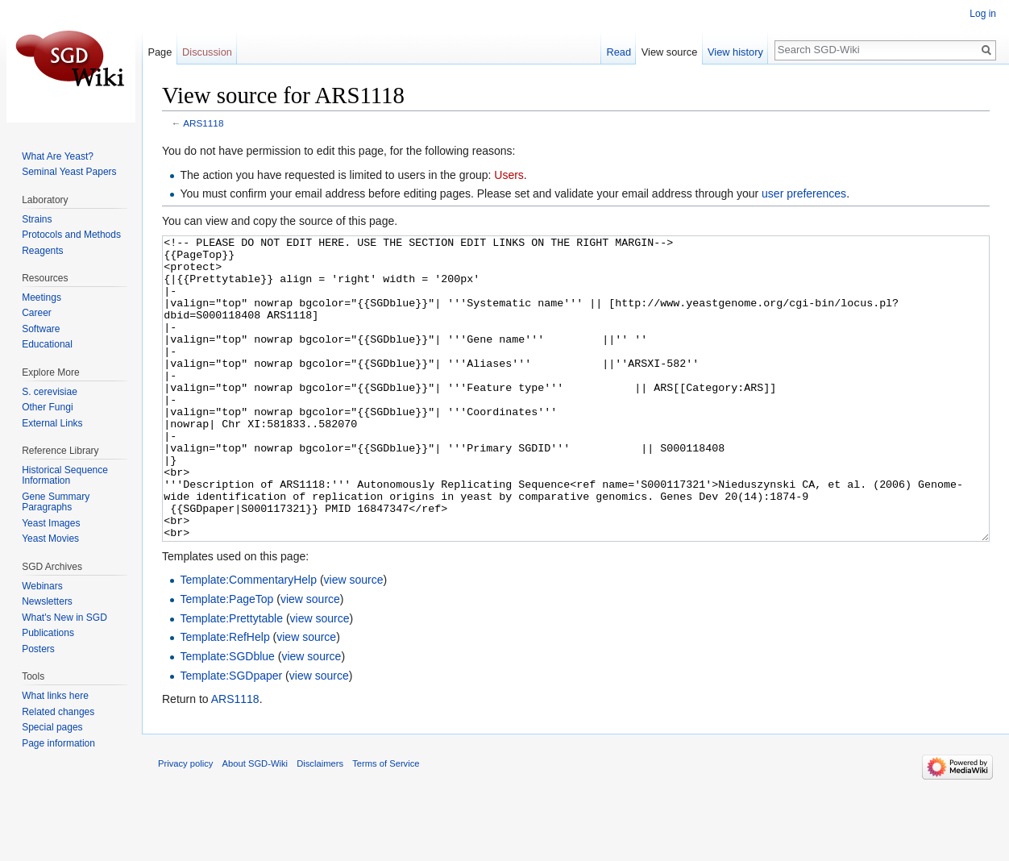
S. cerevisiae (49, 391)
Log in (983, 13)
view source (354, 640)
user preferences (804, 193)
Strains (37, 219)
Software (41, 329)
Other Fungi (47, 407)
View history (735, 52)
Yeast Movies (50, 538)
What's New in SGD (64, 617)
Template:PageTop (226, 659)
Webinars (42, 586)
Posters (38, 649)
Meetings (41, 297)
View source (669, 52)
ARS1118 (203, 123)
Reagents (42, 250)
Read (618, 52)
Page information (58, 743)
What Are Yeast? (57, 156)
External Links (52, 423)
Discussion (207, 52)
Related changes (58, 712)
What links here (55, 695)
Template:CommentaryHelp (248, 640)
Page (159, 52)
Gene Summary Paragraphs (55, 502)
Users (509, 174)
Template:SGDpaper (231, 736)
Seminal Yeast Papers (69, 171)
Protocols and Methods (71, 234)
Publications (48, 632)
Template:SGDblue (227, 716)
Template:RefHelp (224, 697)
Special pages (52, 727)
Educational (47, 344)
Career (37, 312)
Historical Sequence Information (65, 475)
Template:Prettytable (231, 678)
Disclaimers (320, 824)
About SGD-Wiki (255, 824)
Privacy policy (185, 824)
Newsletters (47, 601)
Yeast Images (51, 523)
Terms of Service (385, 824)
